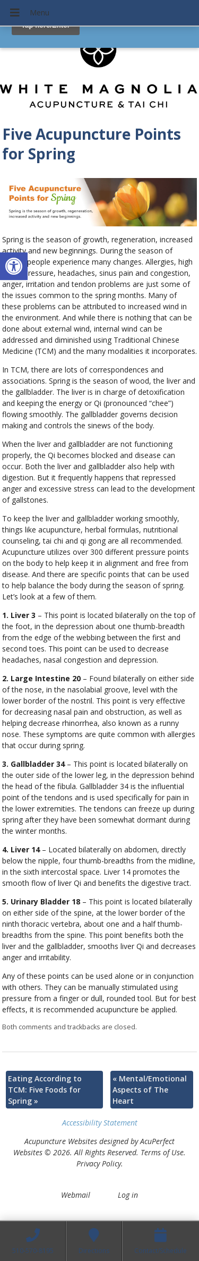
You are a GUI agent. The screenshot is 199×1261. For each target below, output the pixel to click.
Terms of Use (162, 1152)
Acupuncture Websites (60, 1141)
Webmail (75, 1195)
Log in (128, 1195)
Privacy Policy (98, 1163)
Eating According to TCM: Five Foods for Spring (45, 1089)
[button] (14, 266)
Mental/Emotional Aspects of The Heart (150, 1089)
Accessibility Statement (99, 1123)
